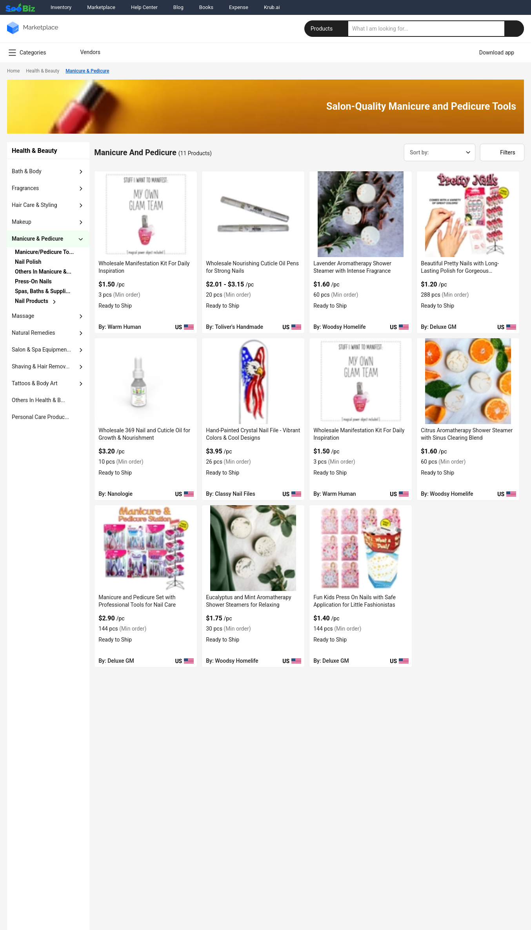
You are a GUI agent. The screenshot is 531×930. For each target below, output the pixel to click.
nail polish (28, 262)
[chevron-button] (45, 252)
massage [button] (23, 316)
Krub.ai (272, 7)
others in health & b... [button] (38, 400)
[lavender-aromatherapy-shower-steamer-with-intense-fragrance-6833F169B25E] (360, 214)
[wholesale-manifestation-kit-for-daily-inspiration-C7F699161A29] (146, 214)
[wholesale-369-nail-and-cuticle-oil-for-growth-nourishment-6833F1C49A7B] (146, 381)
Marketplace (101, 7)
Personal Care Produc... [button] (40, 417)
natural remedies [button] (33, 333)
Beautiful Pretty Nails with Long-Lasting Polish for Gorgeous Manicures (460, 270)
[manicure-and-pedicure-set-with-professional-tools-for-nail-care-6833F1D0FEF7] (146, 548)
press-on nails (33, 281)
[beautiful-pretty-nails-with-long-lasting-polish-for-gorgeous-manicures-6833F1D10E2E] (468, 214)
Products (327, 29)
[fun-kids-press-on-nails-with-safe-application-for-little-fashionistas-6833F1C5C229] (360, 548)
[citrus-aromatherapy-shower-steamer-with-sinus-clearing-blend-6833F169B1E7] (468, 381)
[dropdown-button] (81, 172)
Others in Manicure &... (43, 271)
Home (13, 71)
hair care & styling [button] (34, 205)
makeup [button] (21, 222)
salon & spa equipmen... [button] (41, 349)
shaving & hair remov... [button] (41, 366)
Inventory (61, 7)
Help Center (144, 7)
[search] (436, 28)
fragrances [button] (25, 188)
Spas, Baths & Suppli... (42, 291)
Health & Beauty (42, 71)
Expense (238, 7)
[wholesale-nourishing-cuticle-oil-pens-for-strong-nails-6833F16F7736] (253, 214)
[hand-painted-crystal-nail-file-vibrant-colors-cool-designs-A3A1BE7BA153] (253, 381)
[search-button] (514, 28)
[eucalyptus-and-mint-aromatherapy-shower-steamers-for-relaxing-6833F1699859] (253, 548)
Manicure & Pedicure (87, 71)
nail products (31, 301)
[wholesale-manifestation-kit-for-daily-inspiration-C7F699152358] (360, 381)
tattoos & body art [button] (35, 383)
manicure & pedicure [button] (37, 239)
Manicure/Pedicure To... (44, 252)
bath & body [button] (27, 171)
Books (206, 7)
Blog (178, 7)
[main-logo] (32, 33)
